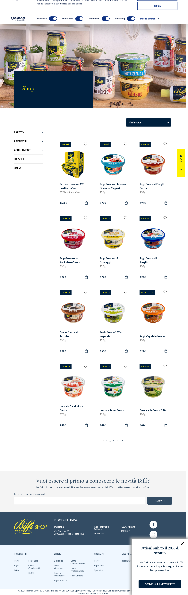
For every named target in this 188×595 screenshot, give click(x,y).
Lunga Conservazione (78, 562)
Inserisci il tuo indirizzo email (29, 494)
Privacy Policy (84, 590)
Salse (16, 570)
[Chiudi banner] (184, 4)
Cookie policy (99, 590)
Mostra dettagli (147, 39)
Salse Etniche (77, 575)
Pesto (17, 560)
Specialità (98, 570)
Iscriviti (160, 500)
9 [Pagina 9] (113, 440)
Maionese (33, 560)
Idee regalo (126, 560)
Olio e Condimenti (34, 566)
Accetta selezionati (157, 16)
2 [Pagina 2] (106, 440)
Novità (181, 163)
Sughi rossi (99, 565)
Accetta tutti (157, 7)
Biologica (58, 560)
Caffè (31, 573)
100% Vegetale (58, 566)
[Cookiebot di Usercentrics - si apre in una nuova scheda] (18, 39)
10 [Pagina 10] (117, 440)
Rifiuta (157, 26)
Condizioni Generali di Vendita (122, 590)
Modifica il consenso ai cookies (93, 593)
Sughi (16, 565)
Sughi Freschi (60, 580)
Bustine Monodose (59, 574)
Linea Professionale (77, 569)
